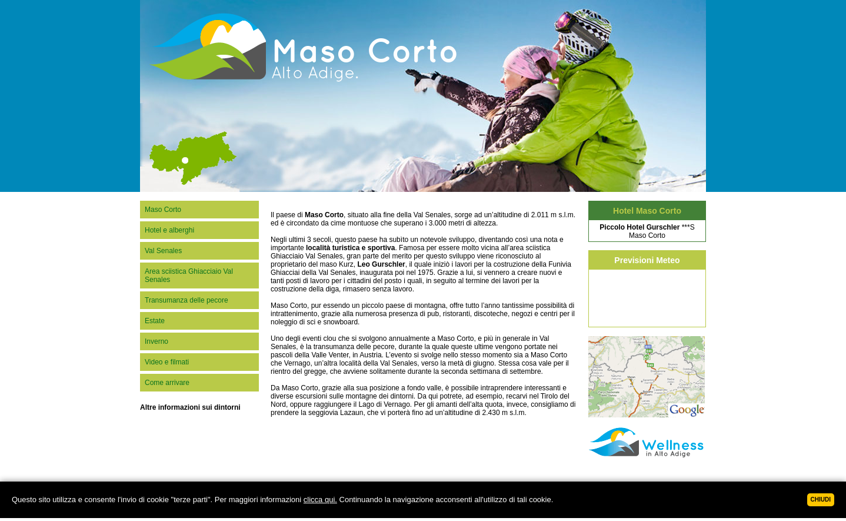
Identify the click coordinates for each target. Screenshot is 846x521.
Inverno (156, 341)
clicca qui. (320, 499)
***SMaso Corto (646, 231)
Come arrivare (167, 383)
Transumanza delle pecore (186, 300)
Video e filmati (167, 362)
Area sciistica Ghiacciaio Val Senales (189, 275)
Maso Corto (163, 209)
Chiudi (821, 499)
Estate (155, 321)
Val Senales (163, 251)
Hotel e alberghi (169, 230)
